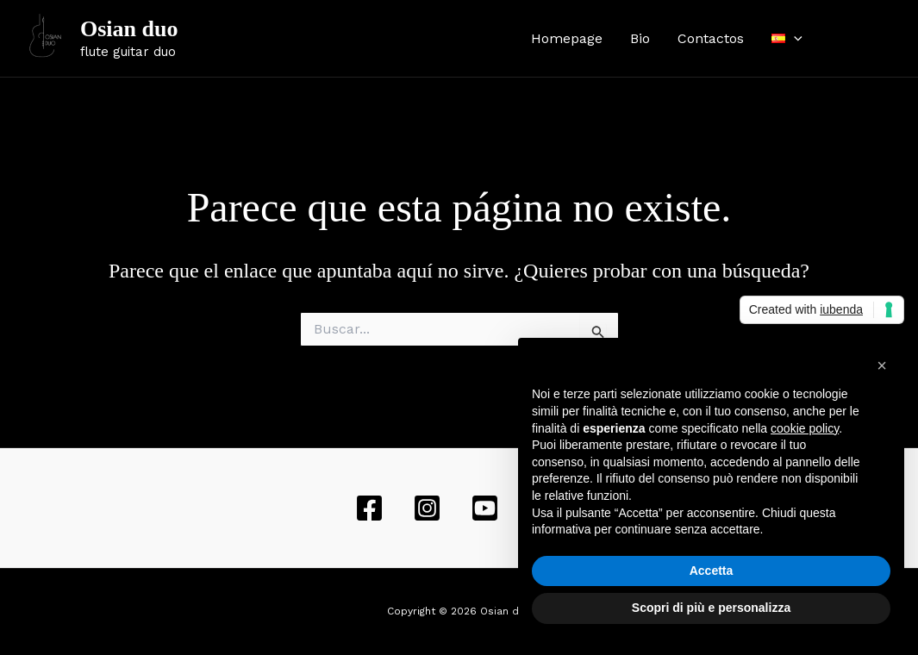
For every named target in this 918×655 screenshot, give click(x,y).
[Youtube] (893, 39)
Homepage (567, 38)
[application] (793, 38)
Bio (640, 38)
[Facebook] (841, 39)
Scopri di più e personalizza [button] (711, 607)
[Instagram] (867, 39)
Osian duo (129, 28)
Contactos (711, 38)
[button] (882, 365)
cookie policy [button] (805, 428)
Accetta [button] (712, 570)
